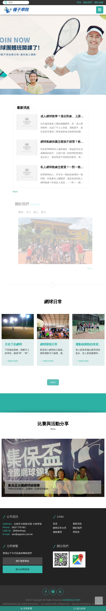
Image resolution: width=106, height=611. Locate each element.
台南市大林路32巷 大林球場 (27, 524)
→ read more (11, 361)
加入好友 (79, 608)
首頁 (55, 523)
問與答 (76, 532)
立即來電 (26, 608)
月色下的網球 (13, 344)
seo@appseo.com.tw (22, 534)
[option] (53, 55)
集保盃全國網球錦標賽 (24, 485)
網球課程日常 (48, 344)
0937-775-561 (19, 527)
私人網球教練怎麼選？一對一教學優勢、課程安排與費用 (61, 167)
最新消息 (77, 523)
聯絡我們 (87, 2)
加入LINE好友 (22, 569)
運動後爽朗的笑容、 (88, 344)
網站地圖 (98, 2)
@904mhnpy (19, 530)
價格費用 (57, 532)
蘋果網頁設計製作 (72, 600)
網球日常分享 (59, 528)
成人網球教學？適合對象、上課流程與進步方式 (61, 117)
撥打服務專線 (22, 561)
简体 (79, 2)
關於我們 (77, 528)
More (15, 191)
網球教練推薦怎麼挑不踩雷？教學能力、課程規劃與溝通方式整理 (61, 142)
